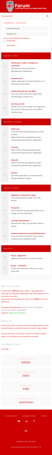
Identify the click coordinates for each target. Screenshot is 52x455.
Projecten (15, 208)
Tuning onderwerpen (20, 220)
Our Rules (5, 349)
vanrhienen (26, 402)
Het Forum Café (17, 104)
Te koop (14, 147)
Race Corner (8, 248)
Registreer (21, 23)
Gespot (14, 173)
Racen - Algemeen (18, 255)
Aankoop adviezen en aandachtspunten (28, 233)
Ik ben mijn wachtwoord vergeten (16, 38)
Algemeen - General (11, 56)
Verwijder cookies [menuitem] (29, 416)
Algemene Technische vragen (23, 195)
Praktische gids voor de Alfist (23, 91)
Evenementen (17, 78)
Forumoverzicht (6, 16)
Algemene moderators (17, 313)
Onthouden (10, 41)
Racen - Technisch (18, 265)
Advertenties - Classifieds (13, 122)
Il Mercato (15, 129)
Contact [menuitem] (44, 416)
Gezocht (14, 160)
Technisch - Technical (11, 188)
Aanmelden (9, 23)
